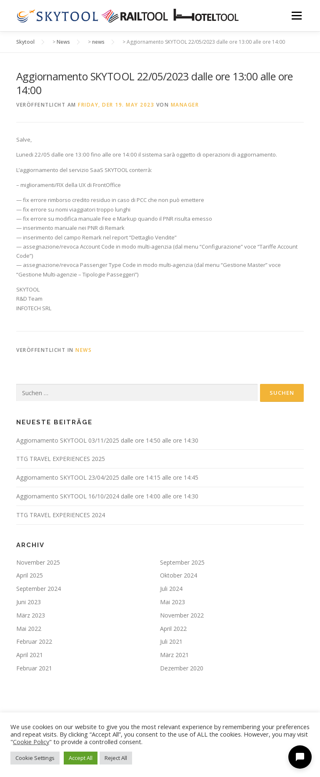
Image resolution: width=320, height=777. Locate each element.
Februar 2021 (34, 668)
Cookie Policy (31, 741)
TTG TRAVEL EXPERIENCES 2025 (60, 459)
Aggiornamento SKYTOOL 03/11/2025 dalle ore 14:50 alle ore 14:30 (107, 440)
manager (185, 104)
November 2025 (38, 562)
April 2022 (173, 629)
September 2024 (38, 589)
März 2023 (30, 615)
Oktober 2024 (178, 575)
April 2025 (29, 575)
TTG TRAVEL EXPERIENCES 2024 (60, 515)
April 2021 (29, 655)
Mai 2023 (172, 602)
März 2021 (174, 655)
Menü (296, 15)
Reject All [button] (116, 758)
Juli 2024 (171, 589)
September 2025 (182, 562)
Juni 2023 (28, 602)
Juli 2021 (171, 641)
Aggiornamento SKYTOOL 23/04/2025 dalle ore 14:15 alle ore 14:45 (107, 477)
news (83, 350)
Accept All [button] (80, 758)
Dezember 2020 (181, 668)
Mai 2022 (28, 629)
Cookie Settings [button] (35, 758)
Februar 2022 (34, 641)
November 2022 (182, 615)
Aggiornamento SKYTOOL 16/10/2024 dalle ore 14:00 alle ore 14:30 (107, 496)
